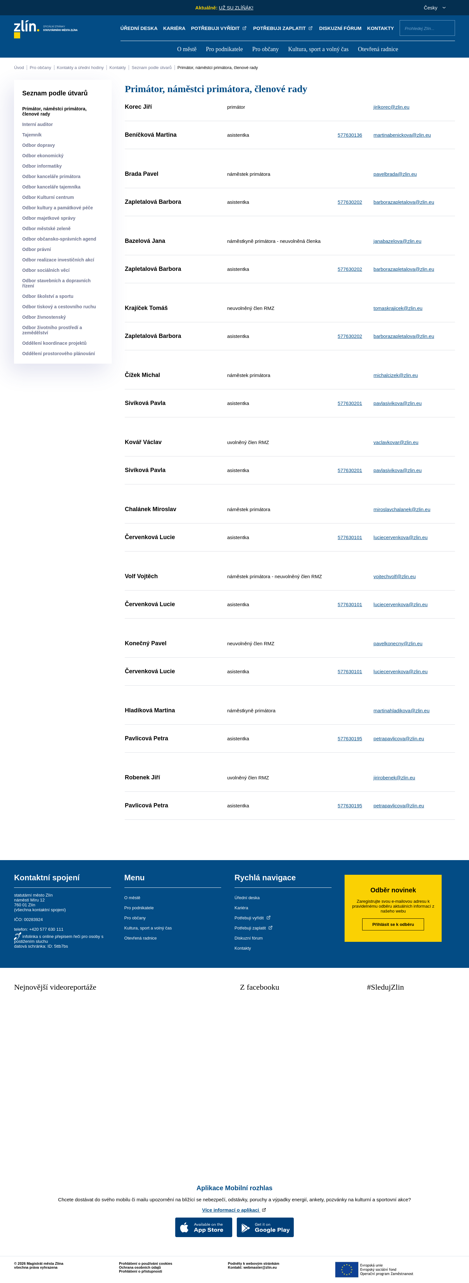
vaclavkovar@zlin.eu (396, 442)
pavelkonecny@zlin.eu (398, 643)
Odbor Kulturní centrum (48, 197)
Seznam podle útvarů (152, 67)
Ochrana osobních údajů (140, 1267)
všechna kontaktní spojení (40, 909)
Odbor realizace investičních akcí (58, 259)
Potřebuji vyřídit (219, 28)
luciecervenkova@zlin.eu (401, 537)
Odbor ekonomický (43, 155)
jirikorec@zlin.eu (391, 107)
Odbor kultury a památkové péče (57, 207)
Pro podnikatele (224, 49)
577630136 (350, 135)
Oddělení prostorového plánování (58, 353)
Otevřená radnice (378, 49)
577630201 (350, 403)
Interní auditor (37, 124)
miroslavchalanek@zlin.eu (402, 509)
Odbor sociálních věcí (46, 270)
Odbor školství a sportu (47, 296)
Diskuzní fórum (340, 28)
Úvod (19, 67)
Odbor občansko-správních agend (59, 239)
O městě (186, 49)
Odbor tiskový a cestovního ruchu (59, 306)
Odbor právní (36, 249)
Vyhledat (447, 28)
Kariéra (174, 28)
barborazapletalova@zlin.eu (404, 202)
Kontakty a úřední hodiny (80, 67)
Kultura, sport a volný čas (318, 49)
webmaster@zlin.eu (260, 1267)
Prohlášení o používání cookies (145, 1263)
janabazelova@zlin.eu (397, 241)
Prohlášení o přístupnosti (140, 1271)
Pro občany (265, 49)
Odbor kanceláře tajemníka (51, 186)
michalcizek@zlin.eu (396, 375)
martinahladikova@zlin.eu (402, 710)
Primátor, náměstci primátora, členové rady (218, 67)
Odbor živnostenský (44, 317)
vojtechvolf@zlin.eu (395, 576)
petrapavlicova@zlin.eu (399, 738)
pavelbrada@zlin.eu (395, 174)
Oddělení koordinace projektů (54, 343)
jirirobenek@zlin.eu (394, 777)
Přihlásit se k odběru (393, 924)
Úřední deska (139, 28)
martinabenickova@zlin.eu (402, 135)
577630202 (350, 202)
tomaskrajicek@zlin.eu (398, 308)
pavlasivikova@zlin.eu (398, 403)
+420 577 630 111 (46, 929)
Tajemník (32, 134)
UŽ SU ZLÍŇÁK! (236, 7)
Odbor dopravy (38, 145)
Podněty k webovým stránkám (253, 1263)
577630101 (350, 537)
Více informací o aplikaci (234, 1210)
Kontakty (380, 28)
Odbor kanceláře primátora (51, 176)
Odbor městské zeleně (46, 228)
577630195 (350, 738)
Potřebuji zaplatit (283, 28)
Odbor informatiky (42, 166)
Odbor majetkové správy (48, 218)
